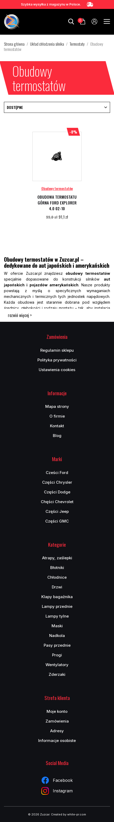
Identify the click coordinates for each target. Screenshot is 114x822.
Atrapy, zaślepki (57, 557)
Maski (57, 625)
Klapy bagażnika (57, 596)
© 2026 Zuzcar (38, 814)
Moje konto (57, 711)
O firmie (57, 416)
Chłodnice (57, 577)
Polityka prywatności (57, 359)
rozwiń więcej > (20, 315)
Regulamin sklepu (57, 350)
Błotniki (57, 567)
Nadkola (57, 635)
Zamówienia (57, 721)
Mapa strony (57, 406)
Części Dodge (57, 491)
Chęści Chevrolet (57, 501)
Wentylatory (57, 664)
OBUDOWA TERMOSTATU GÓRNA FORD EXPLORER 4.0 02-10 (57, 202)
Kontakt (57, 425)
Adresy (57, 730)
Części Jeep (57, 511)
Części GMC (57, 521)
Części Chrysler (57, 482)
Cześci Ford (57, 472)
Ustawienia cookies (57, 369)
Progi (57, 654)
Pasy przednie (57, 645)
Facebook (57, 780)
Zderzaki (57, 674)
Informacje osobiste (57, 740)
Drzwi (57, 586)
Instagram (57, 791)
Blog (57, 435)
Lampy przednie (57, 606)
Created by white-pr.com (68, 814)
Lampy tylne (57, 616)
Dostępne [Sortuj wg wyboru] (57, 107)
